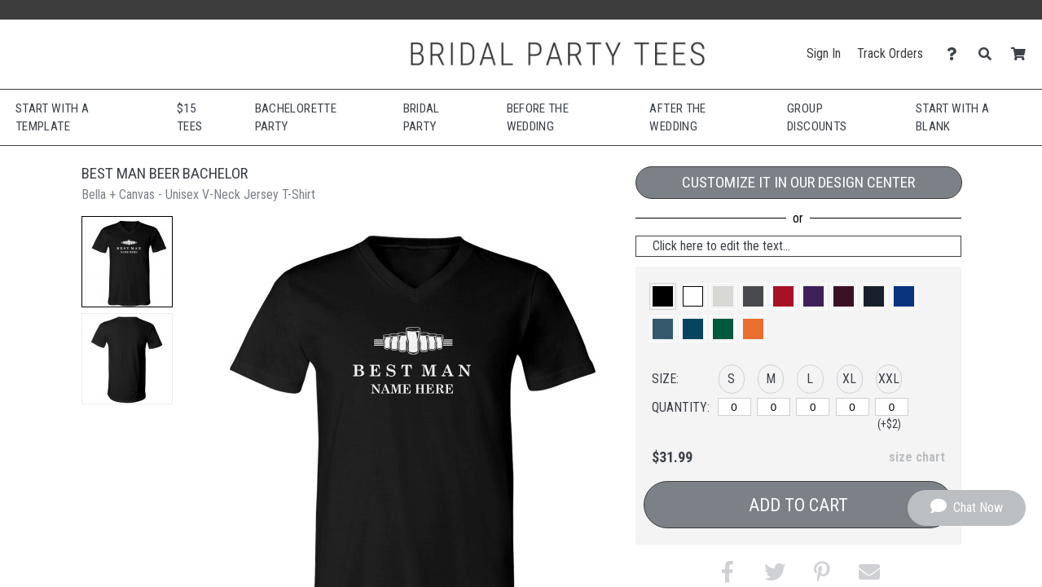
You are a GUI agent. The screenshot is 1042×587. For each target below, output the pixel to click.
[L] (812, 407)
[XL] (852, 407)
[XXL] (891, 407)
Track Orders (890, 53)
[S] (734, 407)
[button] (127, 262)
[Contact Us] (956, 54)
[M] (773, 407)
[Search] (989, 54)
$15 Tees (189, 118)
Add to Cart (798, 505)
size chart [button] (917, 457)
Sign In (824, 53)
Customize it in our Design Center (798, 182)
